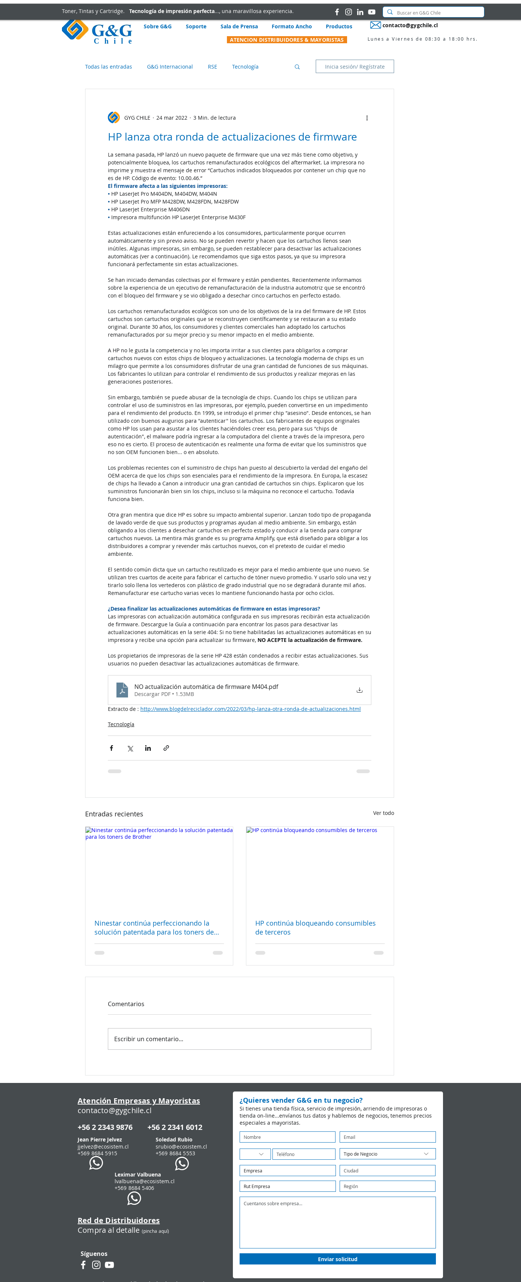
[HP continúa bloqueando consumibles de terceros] (320, 868)
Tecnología (245, 66)
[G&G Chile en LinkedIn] (360, 11)
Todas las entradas (108, 66)
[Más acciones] (366, 117)
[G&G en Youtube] (371, 11)
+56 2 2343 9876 (105, 1127)
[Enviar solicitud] (338, 1258)
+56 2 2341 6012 (174, 1127)
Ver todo (383, 812)
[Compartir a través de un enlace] (166, 748)
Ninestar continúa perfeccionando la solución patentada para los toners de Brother (154, 927)
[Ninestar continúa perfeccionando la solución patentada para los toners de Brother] (159, 868)
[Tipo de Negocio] (388, 1153)
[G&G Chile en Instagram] (348, 11)
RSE (212, 66)
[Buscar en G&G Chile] (432, 13)
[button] (297, 66)
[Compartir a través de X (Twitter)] (129, 748)
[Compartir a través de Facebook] (111, 748)
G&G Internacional (170, 66)
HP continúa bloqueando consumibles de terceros (315, 927)
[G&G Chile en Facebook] (337, 11)
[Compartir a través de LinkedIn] (148, 748)
